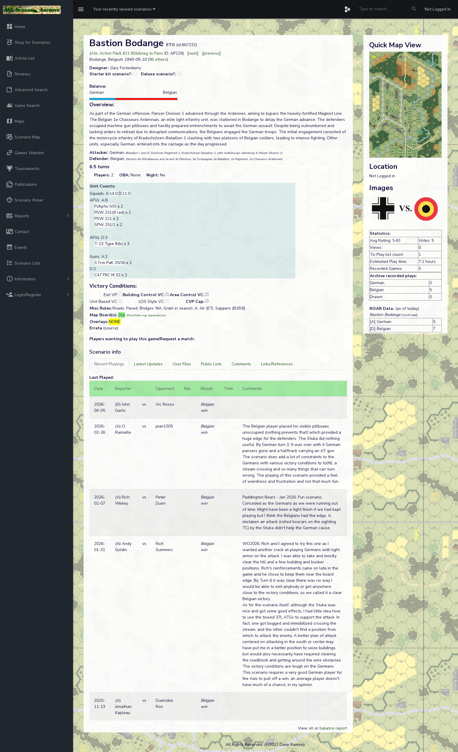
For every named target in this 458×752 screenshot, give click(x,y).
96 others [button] (158, 59)
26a (121, 315)
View (303, 728)
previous (211, 53)
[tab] (109, 364)
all (311, 728)
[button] (124, 9)
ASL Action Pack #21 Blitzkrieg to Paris (127, 53)
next (193, 53)
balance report (333, 728)
